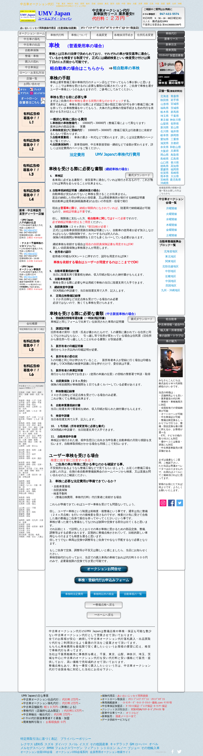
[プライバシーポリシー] (75, 739)
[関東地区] (170, 261)
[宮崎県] (164, 180)
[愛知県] (164, 139)
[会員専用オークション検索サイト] (110, 752)
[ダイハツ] (61, 744)
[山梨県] (164, 124)
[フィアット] (91, 748)
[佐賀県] (164, 173)
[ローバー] (141, 744)
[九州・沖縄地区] (170, 290)
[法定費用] (77, 154)
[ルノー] (121, 748)
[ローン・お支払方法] (31, 73)
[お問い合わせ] (31, 84)
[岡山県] (164, 155)
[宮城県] (174, 104)
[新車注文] (171, 44)
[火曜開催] (171, 214)
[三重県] (174, 139)
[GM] (132, 744)
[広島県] (174, 159)
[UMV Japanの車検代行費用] (117, 154)
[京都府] (174, 143)
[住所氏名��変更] (145, 35)
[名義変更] (101, 35)
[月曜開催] (171, 208)
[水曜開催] (171, 219)
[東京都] (164, 120)
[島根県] (164, 159)
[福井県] (174, 131)
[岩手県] (174, 100)
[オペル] (153, 744)
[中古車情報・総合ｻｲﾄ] (171, 325)
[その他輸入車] (150, 748)
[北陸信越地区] (170, 267)
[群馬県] (174, 112)
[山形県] (164, 104)
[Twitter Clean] (179, 751)
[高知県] (174, 166)
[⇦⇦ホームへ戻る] (104, 615)
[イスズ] (83, 744)
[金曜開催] (171, 230)
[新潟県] (164, 128)
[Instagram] (163, 503)
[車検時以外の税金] (103, 594)
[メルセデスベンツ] (32, 748)
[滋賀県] (164, 143)
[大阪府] (164, 151)
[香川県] (174, 163)
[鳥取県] (174, 155)
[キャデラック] (119, 744)
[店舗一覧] (31, 78)
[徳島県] (164, 166)
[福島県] (164, 108)
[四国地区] (171, 286)
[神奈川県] (175, 120)
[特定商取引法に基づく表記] (32, 329)
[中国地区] (171, 281)
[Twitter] (179, 503)
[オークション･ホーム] (31, 33)
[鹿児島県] (175, 180)
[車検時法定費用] (74, 594)
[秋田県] (164, 100)
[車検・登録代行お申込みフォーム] (103, 580)
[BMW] (50, 748)
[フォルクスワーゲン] (69, 748)
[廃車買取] (171, 50)
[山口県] (164, 163)
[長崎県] (174, 173)
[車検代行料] (57, 35)
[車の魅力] (171, 341)
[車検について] (79, 35)
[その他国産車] (99, 744)
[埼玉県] (164, 116)
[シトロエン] (108, 748)
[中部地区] (170, 271)
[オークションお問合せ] (104, 569)
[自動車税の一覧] (133, 594)
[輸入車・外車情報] (171, 330)
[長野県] (174, 124)
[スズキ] (49, 744)
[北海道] (164, 96)
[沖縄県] (164, 183)
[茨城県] (174, 108)
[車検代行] (171, 33)
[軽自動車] (171, 319)
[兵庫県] (174, 151)
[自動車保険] (31, 50)
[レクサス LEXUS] (32, 744)
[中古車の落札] (31, 39)
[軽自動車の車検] (126, 68)
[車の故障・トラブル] (171, 336)
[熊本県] (164, 176)
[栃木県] (164, 112)
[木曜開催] (171, 225)
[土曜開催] (171, 235)
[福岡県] (174, 170)
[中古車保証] (31, 67)
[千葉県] (174, 116)
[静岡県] (174, 135)
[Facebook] (171, 503)
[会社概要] (32, 324)
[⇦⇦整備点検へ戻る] (103, 605)
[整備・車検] (31, 56)
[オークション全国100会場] (36, 752)
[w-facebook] (172, 751)
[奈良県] (164, 147)
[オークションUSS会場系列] (72, 752)
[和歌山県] (175, 147)
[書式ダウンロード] (139, 175)
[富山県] (174, 128)
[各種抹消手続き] (124, 35)
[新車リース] (171, 39)
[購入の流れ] (31, 62)
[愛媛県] (164, 170)
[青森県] (174, 96)
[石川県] (164, 131)
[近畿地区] (170, 276)
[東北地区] (170, 257)
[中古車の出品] (31, 45)
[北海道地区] (171, 251)
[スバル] (73, 744)
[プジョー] (134, 748)
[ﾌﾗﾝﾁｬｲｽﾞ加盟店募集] (171, 55)
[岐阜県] (164, 135)
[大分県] (174, 176)
